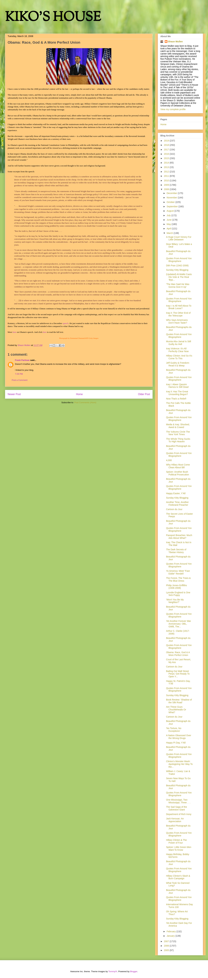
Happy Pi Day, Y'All (176, 742)
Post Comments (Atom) (85, 402)
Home (79, 394)
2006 (167, 945)
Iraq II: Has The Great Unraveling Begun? (177, 393)
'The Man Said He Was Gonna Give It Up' (177, 285)
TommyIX (112, 971)
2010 (167, 180)
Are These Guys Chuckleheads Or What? (176, 710)
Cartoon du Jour (174, 509)
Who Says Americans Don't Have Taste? (177, 321)
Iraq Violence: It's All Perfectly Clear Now (177, 350)
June (169, 219)
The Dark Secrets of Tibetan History (176, 551)
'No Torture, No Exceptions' (173, 729)
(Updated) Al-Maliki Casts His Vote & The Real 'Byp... (179, 277)
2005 (167, 950)
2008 (167, 189)
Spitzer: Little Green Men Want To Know (178, 848)
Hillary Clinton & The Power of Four (176, 841)
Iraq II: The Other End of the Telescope (178, 314)
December (172, 193)
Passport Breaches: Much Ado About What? (179, 536)
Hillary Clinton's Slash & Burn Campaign (178, 877)
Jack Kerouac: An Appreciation (175, 820)
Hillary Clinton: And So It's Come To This (179, 357)
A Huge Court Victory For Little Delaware (178, 238)
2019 (167, 140)
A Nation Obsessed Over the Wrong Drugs (178, 736)
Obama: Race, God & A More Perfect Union (178, 653)
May (169, 224)
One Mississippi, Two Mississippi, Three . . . (178, 801)
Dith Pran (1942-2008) (177, 265)
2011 (167, 176)
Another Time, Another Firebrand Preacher (177, 503)
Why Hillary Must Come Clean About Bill (178, 466)
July (169, 215)
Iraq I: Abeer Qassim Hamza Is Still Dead (177, 385)
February (171, 931)
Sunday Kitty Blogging (177, 270)
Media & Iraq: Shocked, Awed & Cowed (178, 426)
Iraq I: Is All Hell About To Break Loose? (178, 307)
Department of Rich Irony (178, 814)
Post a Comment (19, 380)
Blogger (133, 971)
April (169, 228)
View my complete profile (173, 109)
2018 (167, 145)
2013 (167, 167)
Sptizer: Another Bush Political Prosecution (177, 473)
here (14, 332)
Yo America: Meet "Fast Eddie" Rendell (178, 572)
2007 (167, 941)
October (171, 202)
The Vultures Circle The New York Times (178, 433)
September (172, 206)
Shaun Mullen (175, 41)
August (170, 211)
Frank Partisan (22, 360)
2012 (167, 171)
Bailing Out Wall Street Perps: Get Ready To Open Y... (178, 674)
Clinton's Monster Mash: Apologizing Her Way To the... (179, 764)
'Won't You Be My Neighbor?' (175, 601)
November (172, 197)
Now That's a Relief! (176, 398)
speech (65, 323)
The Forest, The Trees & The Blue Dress (178, 579)
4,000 (169, 460)
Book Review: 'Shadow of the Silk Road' (179, 701)
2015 (167, 158)
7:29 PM (19, 374)
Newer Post (14, 394)
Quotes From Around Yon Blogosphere (179, 259)
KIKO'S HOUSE (53, 17)
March (170, 233)
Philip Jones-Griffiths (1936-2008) (176, 586)
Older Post (144, 394)
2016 (167, 154)
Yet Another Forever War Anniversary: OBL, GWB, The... (178, 624)
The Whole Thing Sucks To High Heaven (178, 440)
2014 (167, 162)
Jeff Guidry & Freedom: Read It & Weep (177, 364)
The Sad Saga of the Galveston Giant (176, 808)
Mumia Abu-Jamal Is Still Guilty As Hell (178, 342)
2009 (167, 185)
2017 (167, 149)
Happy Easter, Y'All (175, 493)
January (171, 936)
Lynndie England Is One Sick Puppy (178, 594)
